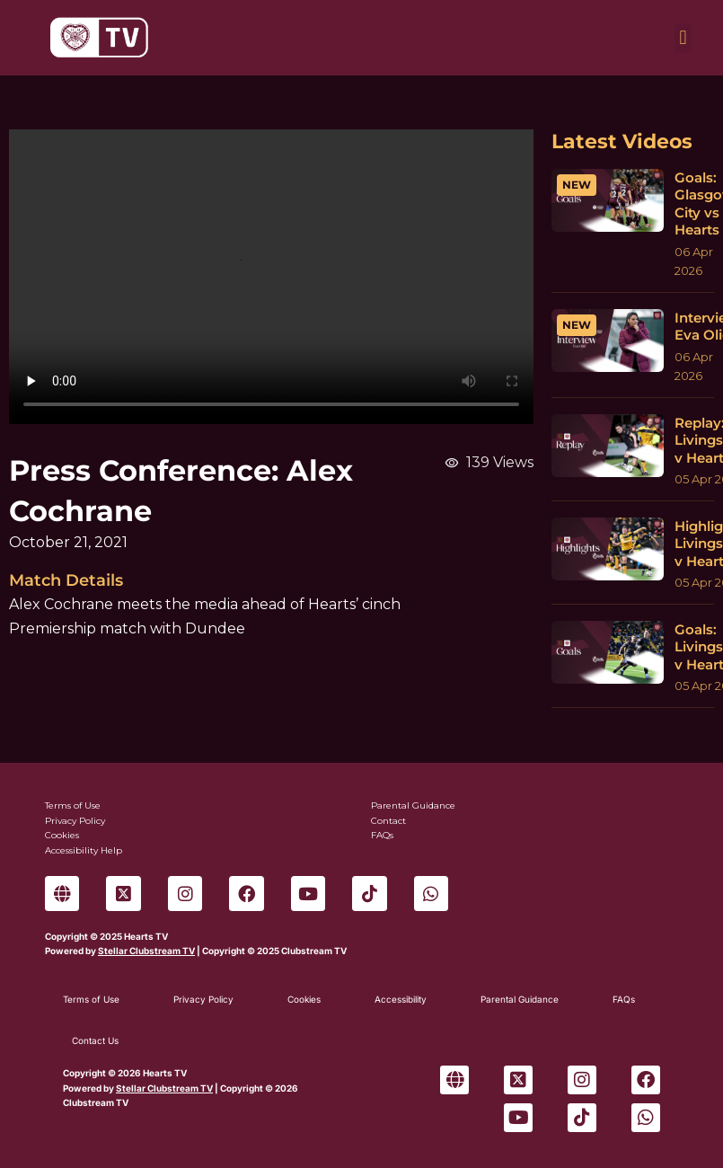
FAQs (624, 999)
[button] (683, 38)
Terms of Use (91, 999)
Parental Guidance (520, 999)
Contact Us (95, 1040)
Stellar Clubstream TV (146, 950)
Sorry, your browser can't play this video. (271, 276)
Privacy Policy (203, 999)
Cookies (304, 999)
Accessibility (401, 999)
